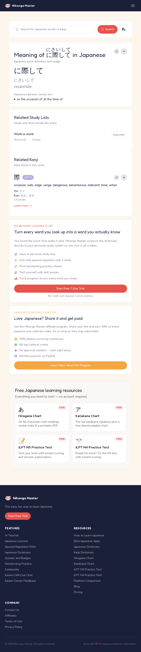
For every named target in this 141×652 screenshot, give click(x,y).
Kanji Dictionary (84, 552)
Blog (77, 586)
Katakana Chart (84, 564)
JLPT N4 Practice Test (88, 575)
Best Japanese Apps (87, 541)
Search (107, 29)
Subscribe (119, 134)
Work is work (24, 134)
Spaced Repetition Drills (20, 547)
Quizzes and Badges (18, 558)
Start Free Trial (18, 516)
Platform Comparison (87, 581)
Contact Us (12, 610)
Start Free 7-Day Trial (70, 288)
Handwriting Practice (18, 564)
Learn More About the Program (71, 365)
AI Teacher (12, 535)
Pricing (78, 592)
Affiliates (11, 616)
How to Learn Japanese (89, 535)
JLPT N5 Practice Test (88, 569)
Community (12, 569)
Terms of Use (13, 621)
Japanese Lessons (16, 541)
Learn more (23, 206)
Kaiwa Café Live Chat (18, 575)
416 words (20, 139)
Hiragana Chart (83, 558)
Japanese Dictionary (18, 552)
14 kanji (36, 139)
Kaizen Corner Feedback (20, 581)
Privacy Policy (13, 627)
